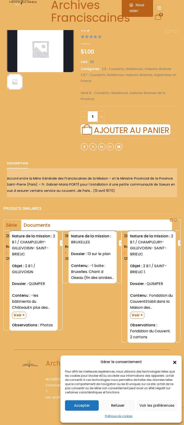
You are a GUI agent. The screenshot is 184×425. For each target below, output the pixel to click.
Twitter (93, 146)
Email (118, 146)
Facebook (84, 146)
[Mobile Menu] (159, 8)
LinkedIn (101, 146)
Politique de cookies (119, 416)
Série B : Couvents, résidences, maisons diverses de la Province (123, 96)
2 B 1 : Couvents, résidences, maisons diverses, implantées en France (128, 78)
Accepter (82, 405)
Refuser (118, 405)
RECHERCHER (55, 379)
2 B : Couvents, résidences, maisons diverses (137, 69)
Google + (110, 146)
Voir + (19, 315)
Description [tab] (17, 163)
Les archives (56, 397)
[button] (174, 362)
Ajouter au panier (131, 130)
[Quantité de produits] (93, 116)
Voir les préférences (157, 405)
